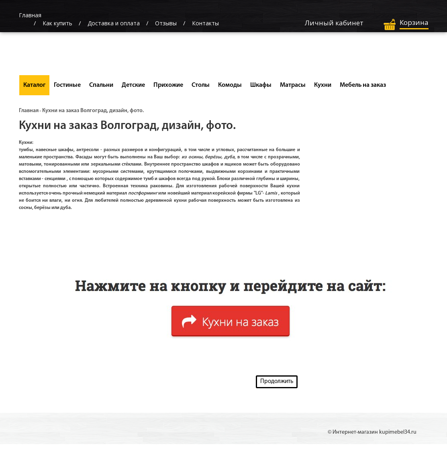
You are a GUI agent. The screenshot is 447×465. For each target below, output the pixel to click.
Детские (133, 85)
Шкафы (260, 85)
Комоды (230, 85)
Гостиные (67, 85)
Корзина (414, 22)
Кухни (322, 85)
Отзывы (166, 23)
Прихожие (168, 85)
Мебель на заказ (363, 85)
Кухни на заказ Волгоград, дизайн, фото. (93, 111)
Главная (29, 111)
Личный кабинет (334, 22)
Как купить (57, 23)
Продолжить (276, 382)
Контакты (205, 23)
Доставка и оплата (114, 23)
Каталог (34, 85)
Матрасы (293, 85)
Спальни (101, 85)
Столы (201, 85)
